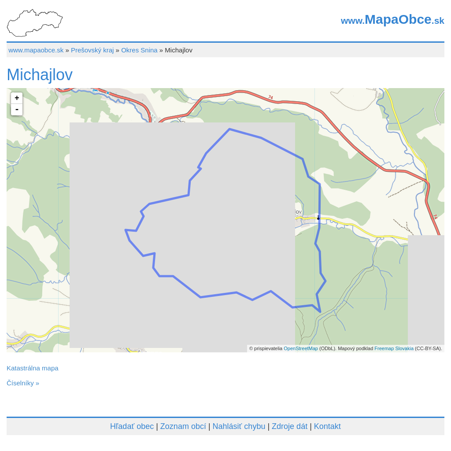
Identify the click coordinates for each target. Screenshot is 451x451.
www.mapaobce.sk (35, 50)
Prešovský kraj (92, 50)
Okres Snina (139, 50)
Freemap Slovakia (394, 348)
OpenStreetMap (301, 348)
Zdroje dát (289, 426)
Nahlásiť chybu (239, 426)
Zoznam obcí (183, 426)
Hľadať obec (132, 426)
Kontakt (327, 426)
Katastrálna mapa (33, 368)
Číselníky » (23, 383)
